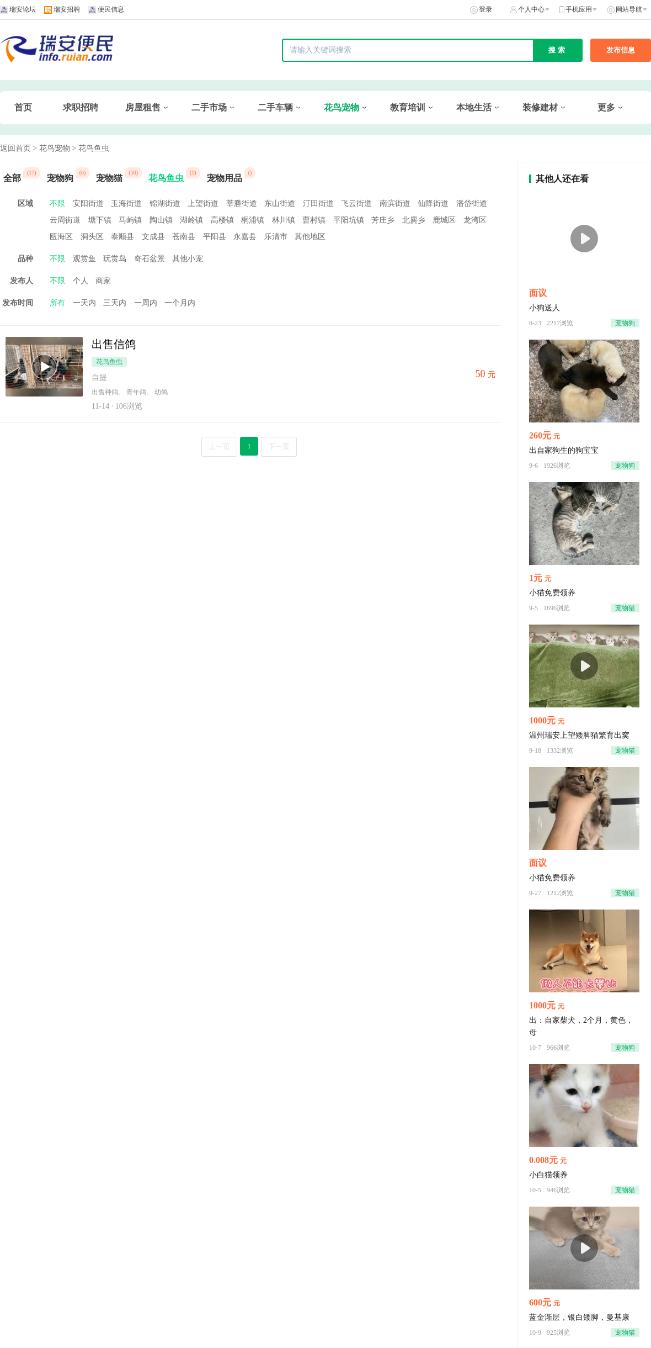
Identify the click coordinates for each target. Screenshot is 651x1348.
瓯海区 (61, 236)
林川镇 (283, 220)
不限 (57, 203)
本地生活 (474, 107)
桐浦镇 (252, 220)
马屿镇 (130, 220)
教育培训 (407, 107)
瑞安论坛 (22, 9)
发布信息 (620, 50)
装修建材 (540, 107)
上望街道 (203, 203)
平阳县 (214, 236)
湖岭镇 (191, 220)
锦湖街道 (165, 203)
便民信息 (111, 9)
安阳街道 (88, 203)
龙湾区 (475, 220)
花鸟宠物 (341, 107)
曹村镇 (314, 220)
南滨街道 (395, 203)
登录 (485, 9)
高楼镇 (222, 220)
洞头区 (92, 236)
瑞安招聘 (67, 9)
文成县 (153, 236)
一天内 (84, 303)
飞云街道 (356, 203)
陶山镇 (161, 220)
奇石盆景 (149, 259)
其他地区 (310, 236)
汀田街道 (318, 203)
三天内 (114, 303)
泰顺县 (122, 236)
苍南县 (183, 236)
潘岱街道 (471, 203)
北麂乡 (413, 220)
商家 (103, 281)
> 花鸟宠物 (51, 148)
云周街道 (65, 220)
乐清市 (275, 236)
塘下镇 (99, 220)
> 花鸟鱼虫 (90, 148)
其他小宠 (187, 259)
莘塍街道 (241, 203)
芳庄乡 (382, 220)
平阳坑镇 (348, 220)
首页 (23, 107)
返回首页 (15, 148)
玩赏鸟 (114, 259)
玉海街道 (126, 203)
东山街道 (279, 203)
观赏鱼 (84, 259)
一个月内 (179, 303)
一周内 (145, 303)
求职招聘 (80, 107)
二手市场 (209, 107)
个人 (80, 281)
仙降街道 (433, 203)
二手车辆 (275, 107)
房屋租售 (143, 107)
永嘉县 (245, 236)
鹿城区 (444, 220)
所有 (57, 303)
